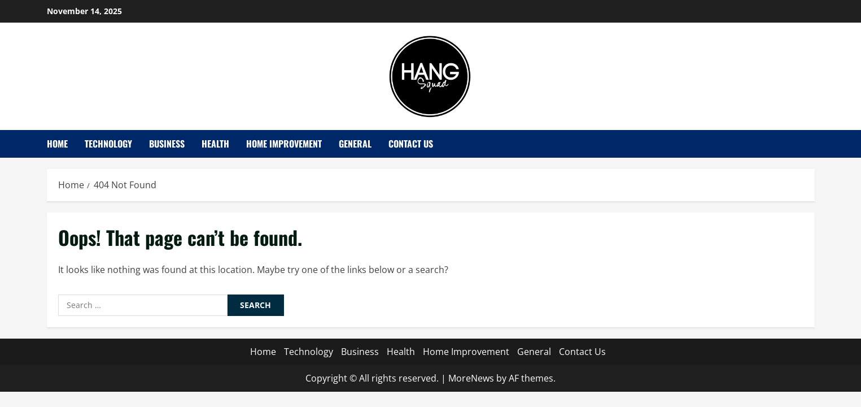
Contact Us (410, 143)
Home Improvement (284, 143)
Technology (108, 143)
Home (57, 143)
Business (167, 143)
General (355, 143)
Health (215, 143)
